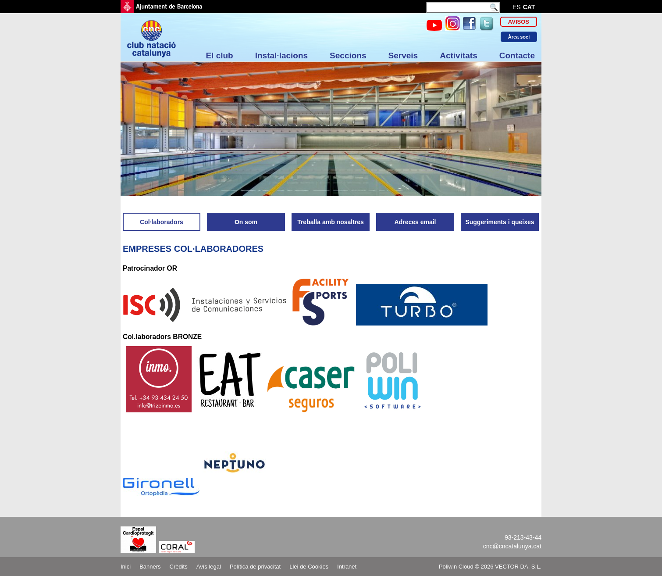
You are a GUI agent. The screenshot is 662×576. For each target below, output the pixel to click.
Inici (126, 566)
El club (219, 55)
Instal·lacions (281, 55)
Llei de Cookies (308, 566)
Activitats (458, 55)
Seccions (348, 55)
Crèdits (179, 566)
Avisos (518, 21)
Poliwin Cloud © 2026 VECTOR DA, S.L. (490, 566)
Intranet (346, 566)
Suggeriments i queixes (499, 221)
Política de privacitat (255, 566)
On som (246, 221)
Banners (149, 566)
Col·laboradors (161, 221)
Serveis (403, 55)
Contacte (517, 55)
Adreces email (415, 221)
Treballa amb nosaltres (330, 221)
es (517, 7)
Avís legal (208, 566)
